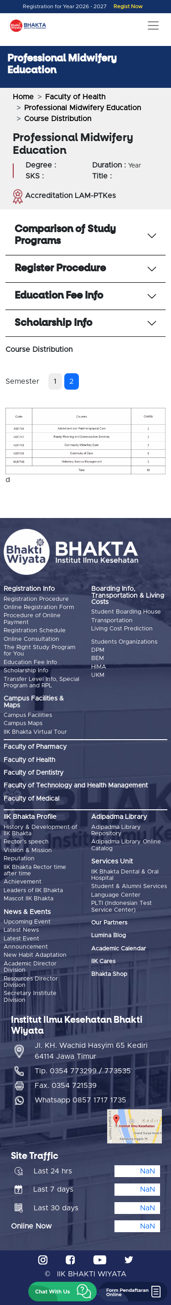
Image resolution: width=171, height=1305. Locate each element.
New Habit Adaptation (35, 955)
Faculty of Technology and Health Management (76, 785)
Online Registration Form (39, 607)
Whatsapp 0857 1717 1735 (80, 1100)
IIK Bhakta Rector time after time (35, 870)
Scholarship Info (26, 671)
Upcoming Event (27, 922)
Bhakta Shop (109, 974)
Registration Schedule (35, 631)
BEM (97, 658)
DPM (97, 650)
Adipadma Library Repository (116, 830)
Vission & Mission (28, 850)
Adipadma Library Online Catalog (126, 845)
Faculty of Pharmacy (35, 747)
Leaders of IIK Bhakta (33, 891)
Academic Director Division (30, 967)
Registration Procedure (36, 599)
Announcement (26, 947)
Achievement (22, 882)
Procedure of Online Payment (32, 619)
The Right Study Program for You (39, 651)
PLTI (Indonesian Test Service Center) (121, 906)
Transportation (112, 621)
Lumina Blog (108, 936)
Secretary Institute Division (30, 996)
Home (23, 97)
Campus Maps (23, 723)
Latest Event (21, 939)
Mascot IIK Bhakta (28, 899)
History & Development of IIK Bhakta (40, 830)
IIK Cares (103, 962)
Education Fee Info (30, 662)
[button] (62, 1291)
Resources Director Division (31, 982)
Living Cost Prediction (122, 629)
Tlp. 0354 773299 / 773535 (83, 1071)
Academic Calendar (118, 949)
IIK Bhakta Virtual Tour (35, 732)
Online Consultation (31, 639)
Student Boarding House (126, 612)
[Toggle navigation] (153, 25)
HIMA (98, 667)
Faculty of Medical (31, 799)
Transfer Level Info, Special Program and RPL (41, 682)
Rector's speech (26, 842)
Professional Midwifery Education (82, 108)
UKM (97, 675)
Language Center (115, 895)
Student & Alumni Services (129, 886)
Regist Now (128, 6)
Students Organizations (124, 642)
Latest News (21, 930)
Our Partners (109, 923)
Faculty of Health (75, 97)
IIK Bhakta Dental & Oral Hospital (125, 875)
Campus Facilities (28, 715)
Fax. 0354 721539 (66, 1085)
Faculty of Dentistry (33, 773)
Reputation (19, 859)
